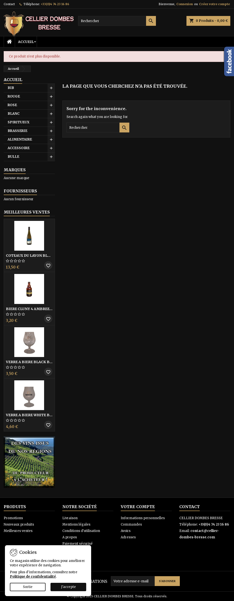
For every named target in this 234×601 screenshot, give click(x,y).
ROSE (12, 105)
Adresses (128, 537)
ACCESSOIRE (19, 148)
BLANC (13, 114)
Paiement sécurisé (77, 544)
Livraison (70, 518)
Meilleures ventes (18, 531)
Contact (9, 4)
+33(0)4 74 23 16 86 (55, 4)
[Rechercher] (117, 21)
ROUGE (14, 96)
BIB (11, 88)
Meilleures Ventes (27, 212)
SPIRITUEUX (18, 122)
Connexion (184, 4)
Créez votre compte (214, 4)
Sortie (28, 587)
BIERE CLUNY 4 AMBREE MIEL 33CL (29, 309)
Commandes (131, 524)
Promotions (13, 518)
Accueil (26, 42)
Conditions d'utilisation (81, 531)
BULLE (13, 157)
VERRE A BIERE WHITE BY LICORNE (29, 415)
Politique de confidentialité (33, 576)
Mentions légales (76, 524)
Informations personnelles (143, 518)
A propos (69, 537)
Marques (15, 169)
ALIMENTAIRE (20, 139)
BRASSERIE (17, 131)
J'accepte (68, 587)
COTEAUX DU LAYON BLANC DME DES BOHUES (29, 256)
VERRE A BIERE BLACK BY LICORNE (29, 362)
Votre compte (138, 506)
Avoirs (126, 531)
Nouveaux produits (19, 524)
